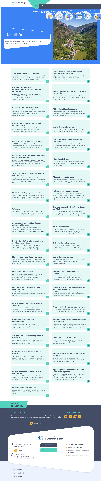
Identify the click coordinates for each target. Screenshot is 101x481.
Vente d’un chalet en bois (71, 126)
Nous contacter (48, 450)
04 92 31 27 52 (48, 445)
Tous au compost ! (71, 227)
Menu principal (36, 5)
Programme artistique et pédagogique (30, 323)
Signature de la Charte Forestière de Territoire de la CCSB (71, 290)
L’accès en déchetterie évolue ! (30, 110)
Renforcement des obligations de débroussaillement (30, 227)
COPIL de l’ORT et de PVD (71, 339)
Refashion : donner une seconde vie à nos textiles (71, 92)
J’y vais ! (19, 450)
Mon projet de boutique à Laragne (30, 259)
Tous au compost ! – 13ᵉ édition (30, 75)
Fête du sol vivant (71, 159)
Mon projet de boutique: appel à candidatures (30, 290)
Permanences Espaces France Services (71, 274)
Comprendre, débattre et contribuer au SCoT (71, 210)
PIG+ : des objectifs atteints (71, 110)
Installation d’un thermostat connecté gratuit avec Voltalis (30, 159)
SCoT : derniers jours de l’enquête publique (71, 142)
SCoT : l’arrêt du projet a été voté (30, 194)
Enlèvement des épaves (30, 274)
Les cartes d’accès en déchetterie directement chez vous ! (71, 75)
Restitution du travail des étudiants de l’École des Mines (30, 244)
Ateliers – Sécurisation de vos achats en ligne (71, 356)
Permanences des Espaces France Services (30, 307)
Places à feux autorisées (71, 177)
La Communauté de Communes (50, 11)
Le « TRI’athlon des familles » (30, 390)
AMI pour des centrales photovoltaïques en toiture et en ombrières (30, 92)
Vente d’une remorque (71, 259)
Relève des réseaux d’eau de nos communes (30, 374)
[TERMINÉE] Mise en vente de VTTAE (71, 307)
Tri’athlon (30, 210)
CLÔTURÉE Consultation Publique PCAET (30, 356)
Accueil (35, 11)
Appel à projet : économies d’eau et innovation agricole (71, 374)
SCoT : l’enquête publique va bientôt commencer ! (30, 177)
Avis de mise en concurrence (71, 194)
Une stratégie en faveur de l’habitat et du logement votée (30, 126)
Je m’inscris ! (37, 423)
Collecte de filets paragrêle (71, 244)
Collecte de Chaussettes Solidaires (30, 142)
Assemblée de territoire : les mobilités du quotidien (71, 323)
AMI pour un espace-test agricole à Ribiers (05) (30, 339)
